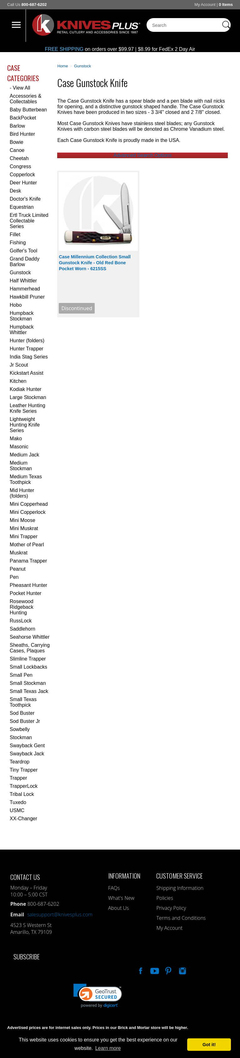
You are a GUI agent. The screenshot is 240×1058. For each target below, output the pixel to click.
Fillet (15, 234)
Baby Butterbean (28, 109)
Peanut (18, 569)
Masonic (19, 446)
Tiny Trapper (24, 770)
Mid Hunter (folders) (22, 493)
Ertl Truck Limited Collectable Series (29, 220)
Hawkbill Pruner (27, 297)
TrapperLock (24, 786)
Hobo (16, 305)
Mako (16, 438)
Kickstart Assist (26, 373)
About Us (118, 907)
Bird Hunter (22, 134)
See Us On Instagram (182, 970)
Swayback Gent (27, 745)
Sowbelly (20, 729)
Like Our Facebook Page (140, 970)
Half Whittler (23, 280)
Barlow (17, 126)
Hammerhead (25, 288)
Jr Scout (19, 365)
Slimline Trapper (28, 658)
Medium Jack (24, 454)
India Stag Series (29, 356)
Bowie (16, 142)
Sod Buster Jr (25, 721)
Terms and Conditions (181, 917)
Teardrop (19, 761)
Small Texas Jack (29, 691)
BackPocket (23, 117)
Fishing (18, 242)
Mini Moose (22, 520)
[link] (97, 995)
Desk (15, 190)
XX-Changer (23, 818)
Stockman (21, 737)
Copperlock (22, 174)
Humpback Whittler (21, 329)
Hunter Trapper (26, 348)
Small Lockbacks (28, 667)
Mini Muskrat (24, 528)
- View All (20, 87)
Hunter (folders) (27, 340)
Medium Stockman (21, 465)
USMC (17, 810)
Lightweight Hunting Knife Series (25, 425)
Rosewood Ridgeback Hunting (21, 607)
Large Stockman (28, 397)
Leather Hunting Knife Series (27, 408)
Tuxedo (18, 802)
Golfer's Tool (23, 250)
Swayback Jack (27, 753)
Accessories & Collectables (25, 98)
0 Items (226, 4)
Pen (14, 577)
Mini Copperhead (29, 504)
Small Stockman (28, 683)
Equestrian (22, 207)
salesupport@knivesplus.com (59, 914)
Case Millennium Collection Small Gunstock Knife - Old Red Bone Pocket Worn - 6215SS (95, 262)
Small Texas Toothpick (23, 702)
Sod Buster (22, 713)
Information (124, 875)
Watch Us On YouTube (154, 970)
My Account (204, 4)
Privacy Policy (171, 907)
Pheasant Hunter (28, 585)
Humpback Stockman (21, 315)
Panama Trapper (28, 560)
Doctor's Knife (25, 199)
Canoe (17, 150)
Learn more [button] (108, 1048)
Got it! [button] (209, 1044)
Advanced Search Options (142, 155)
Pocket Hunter (25, 593)
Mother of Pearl (27, 544)
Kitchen (18, 381)
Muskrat (19, 552)
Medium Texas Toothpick (26, 479)
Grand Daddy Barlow (24, 261)
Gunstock (20, 272)
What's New (121, 898)
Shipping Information (179, 888)
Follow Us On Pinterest (168, 970)
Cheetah (19, 158)
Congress (20, 166)
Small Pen (21, 675)
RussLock (21, 620)
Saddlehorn (22, 628)
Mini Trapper (24, 536)
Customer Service (179, 875)
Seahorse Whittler (29, 637)
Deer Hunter (23, 182)
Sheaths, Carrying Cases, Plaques (30, 647)
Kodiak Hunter (25, 389)
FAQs (114, 888)
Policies (164, 898)
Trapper (18, 778)
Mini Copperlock (28, 512)
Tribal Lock (22, 794)
